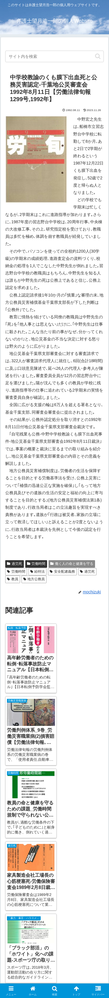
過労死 (14, 564)
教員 (12, 579)
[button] (98, 56)
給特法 (37, 571)
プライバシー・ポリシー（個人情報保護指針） (80, 976)
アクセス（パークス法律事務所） (28, 960)
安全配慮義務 (62, 571)
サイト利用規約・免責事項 (28, 972)
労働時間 (36, 564)
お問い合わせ (80, 956)
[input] (54, 56)
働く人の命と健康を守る (71, 564)
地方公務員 (34, 579)
